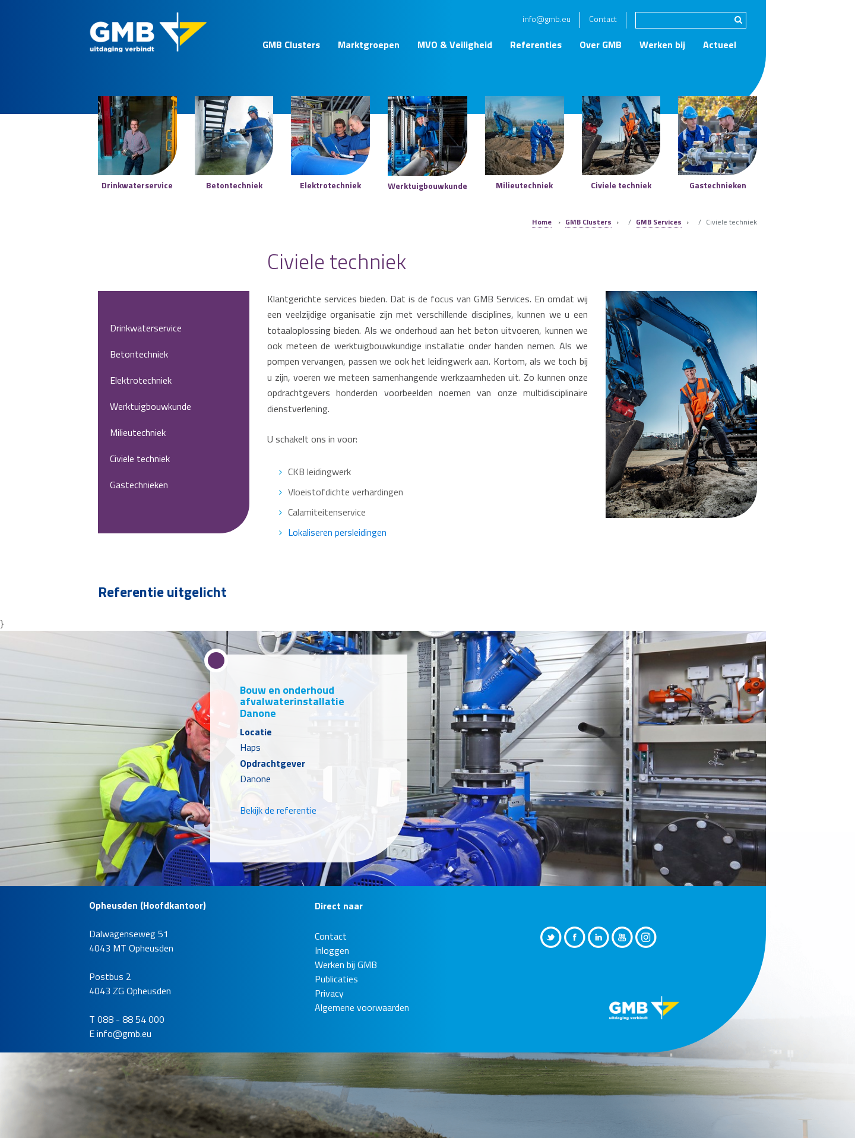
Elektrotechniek (141, 380)
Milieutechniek (138, 432)
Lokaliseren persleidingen (337, 532)
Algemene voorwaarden (362, 1007)
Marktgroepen (369, 44)
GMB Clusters (291, 44)
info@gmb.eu (546, 18)
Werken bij (662, 44)
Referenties (536, 44)
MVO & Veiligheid (454, 44)
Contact (603, 18)
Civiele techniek (140, 458)
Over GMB (601, 44)
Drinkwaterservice (146, 328)
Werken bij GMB (346, 964)
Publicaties (336, 979)
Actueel (719, 44)
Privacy (329, 993)
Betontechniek (139, 354)
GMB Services (659, 221)
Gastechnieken (139, 485)
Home (542, 221)
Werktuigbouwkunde (150, 406)
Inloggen (332, 950)
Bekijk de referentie (278, 810)
